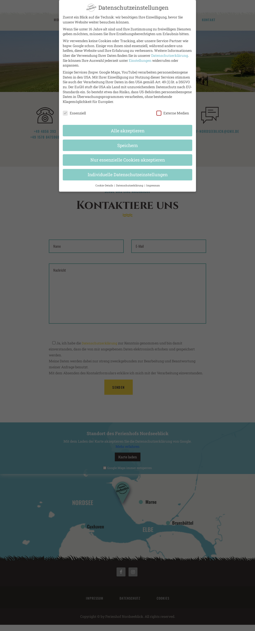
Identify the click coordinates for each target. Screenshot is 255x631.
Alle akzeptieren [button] (127, 127)
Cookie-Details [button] (104, 182)
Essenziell (74, 109)
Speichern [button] (127, 142)
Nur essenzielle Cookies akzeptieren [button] (127, 157)
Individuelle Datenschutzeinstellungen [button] (128, 171)
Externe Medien (172, 109)
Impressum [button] (153, 182)
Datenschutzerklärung (169, 52)
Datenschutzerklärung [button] (130, 182)
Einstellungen (140, 57)
